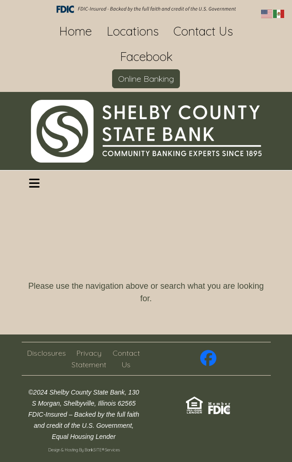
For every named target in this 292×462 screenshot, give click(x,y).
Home (75, 31)
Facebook (146, 56)
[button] (34, 183)
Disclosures (46, 353)
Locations (133, 31)
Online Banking (146, 78)
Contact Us (203, 31)
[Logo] (146, 131)
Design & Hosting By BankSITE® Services (84, 449)
